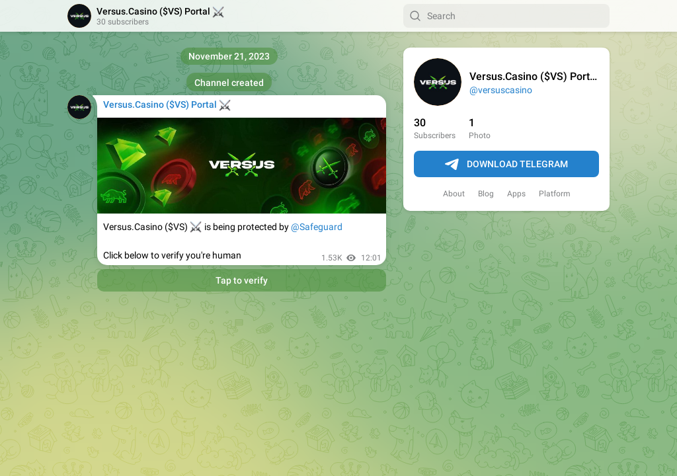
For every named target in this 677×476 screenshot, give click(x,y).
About (454, 193)
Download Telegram (506, 165)
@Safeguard (316, 226)
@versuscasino (500, 90)
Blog (486, 193)
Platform (555, 193)
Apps (516, 193)
